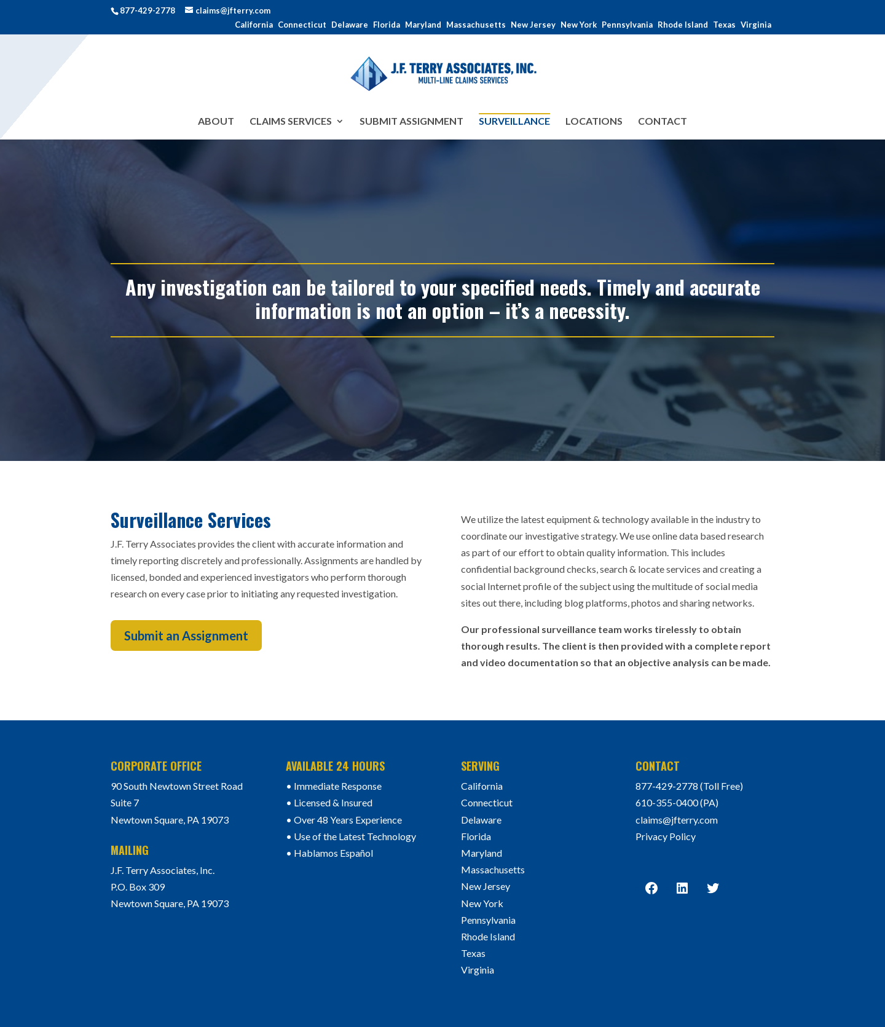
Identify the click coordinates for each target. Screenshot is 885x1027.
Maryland (423, 25)
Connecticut (302, 25)
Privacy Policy (665, 836)
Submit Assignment (411, 122)
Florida (386, 25)
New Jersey (533, 25)
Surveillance (514, 121)
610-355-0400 (666, 802)
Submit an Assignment (186, 635)
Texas (724, 25)
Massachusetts (476, 25)
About (216, 122)
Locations (594, 122)
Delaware (349, 25)
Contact (662, 122)
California (254, 25)
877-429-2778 (147, 10)
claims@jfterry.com (676, 819)
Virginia (756, 25)
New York (578, 25)
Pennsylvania (627, 25)
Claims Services (291, 122)
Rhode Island (683, 25)
